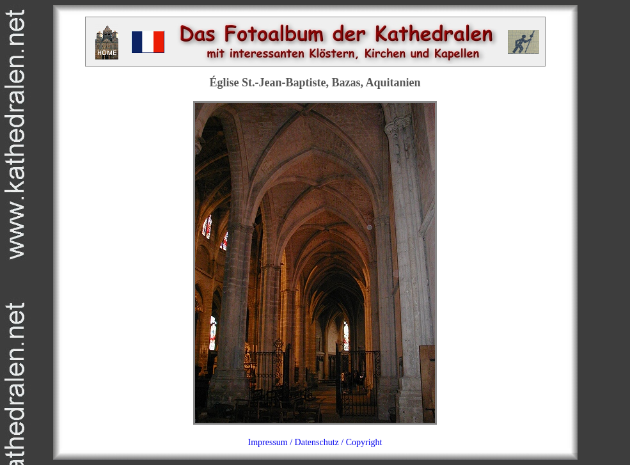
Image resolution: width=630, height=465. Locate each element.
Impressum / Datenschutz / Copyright (315, 442)
